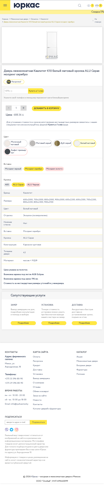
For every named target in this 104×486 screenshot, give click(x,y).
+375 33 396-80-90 (14, 378)
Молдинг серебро (33, 168)
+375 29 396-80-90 (14, 383)
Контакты (37, 404)
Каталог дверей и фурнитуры (47, 408)
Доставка (37, 369)
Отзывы (36, 387)
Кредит (36, 365)
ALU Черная (33, 184)
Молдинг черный (13, 168)
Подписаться (38, 422)
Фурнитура (82, 369)
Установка (38, 374)
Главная (5, 19)
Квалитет (44, 19)
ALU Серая (18, 184)
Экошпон (34, 19)
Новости (37, 400)
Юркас (34, 476)
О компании (38, 382)
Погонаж (81, 374)
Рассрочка (38, 361)
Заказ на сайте (40, 395)
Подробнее (23, 323)
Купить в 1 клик (36, 90)
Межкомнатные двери (19, 19)
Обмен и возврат (41, 391)
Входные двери (84, 365)
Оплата (36, 356)
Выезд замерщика (41, 378)
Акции (79, 356)
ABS (7, 184)
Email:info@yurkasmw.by (16, 404)
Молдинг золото (54, 168)
